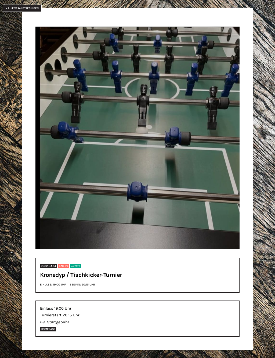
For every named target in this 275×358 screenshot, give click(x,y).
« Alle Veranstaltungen (22, 8)
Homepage (48, 329)
